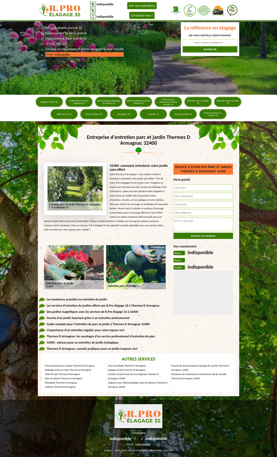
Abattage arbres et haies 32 (227, 101)
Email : (58, 54)
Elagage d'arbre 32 (49, 102)
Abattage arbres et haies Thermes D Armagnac (68, 369)
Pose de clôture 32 (94, 114)
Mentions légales (161, 450)
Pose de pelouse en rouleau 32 (213, 114)
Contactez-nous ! (142, 15)
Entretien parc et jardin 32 (198, 101)
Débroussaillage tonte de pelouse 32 (138, 101)
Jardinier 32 (153, 114)
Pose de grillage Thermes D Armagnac (127, 365)
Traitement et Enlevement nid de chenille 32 (168, 102)
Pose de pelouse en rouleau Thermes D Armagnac (70, 365)
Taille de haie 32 (64, 114)
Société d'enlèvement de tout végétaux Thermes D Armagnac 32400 (133, 376)
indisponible (105, 4)
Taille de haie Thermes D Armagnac (62, 374)
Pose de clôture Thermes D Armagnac (63, 378)
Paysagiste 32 (123, 114)
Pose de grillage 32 (183, 114)
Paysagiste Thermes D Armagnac (61, 382)
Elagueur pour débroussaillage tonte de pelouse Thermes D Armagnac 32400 (137, 384)
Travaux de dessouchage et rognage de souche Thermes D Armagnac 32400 (200, 367)
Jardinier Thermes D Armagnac (60, 386)
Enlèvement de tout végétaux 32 (79, 101)
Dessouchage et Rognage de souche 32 (108, 101)
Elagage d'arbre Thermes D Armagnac (127, 369)
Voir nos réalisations (142, 6)
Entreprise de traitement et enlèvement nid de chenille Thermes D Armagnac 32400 (198, 376)
